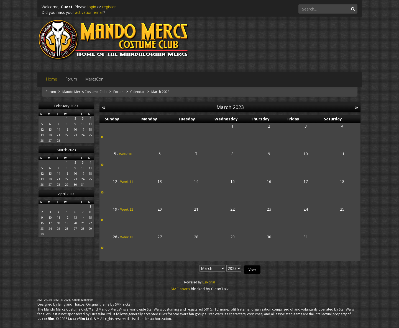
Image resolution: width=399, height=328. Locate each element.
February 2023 (66, 105)
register (109, 6)
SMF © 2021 (62, 299)
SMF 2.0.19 (44, 299)
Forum (51, 91)
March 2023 (66, 149)
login (92, 6)
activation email (89, 12)
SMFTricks (122, 304)
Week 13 (126, 237)
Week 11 (126, 182)
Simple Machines (82, 299)
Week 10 (125, 154)
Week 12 (126, 209)
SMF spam (180, 288)
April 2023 (66, 193)
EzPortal (209, 282)
